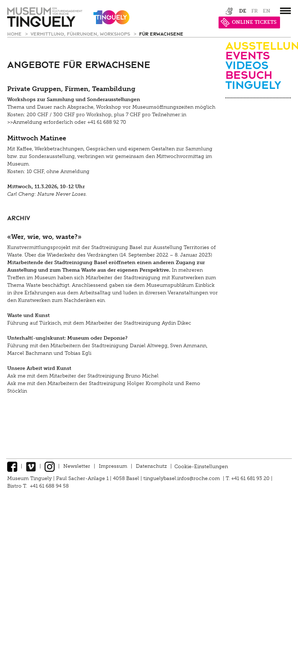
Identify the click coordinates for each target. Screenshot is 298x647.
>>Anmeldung (24, 122)
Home (15, 34)
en (266, 11)
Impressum (113, 466)
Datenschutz (151, 466)
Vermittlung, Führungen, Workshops (81, 34)
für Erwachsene (161, 34)
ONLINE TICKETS (248, 22)
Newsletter (76, 466)
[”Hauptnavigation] (285, 10)
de (242, 11)
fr (254, 11)
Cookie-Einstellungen (201, 466)
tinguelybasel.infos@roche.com (182, 478)
